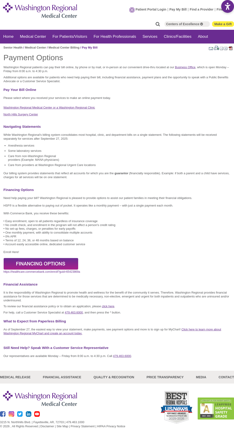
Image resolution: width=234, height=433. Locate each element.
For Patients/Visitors (70, 36)
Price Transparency (164, 377)
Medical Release (15, 377)
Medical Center (33, 36)
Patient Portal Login (151, 9)
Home (8, 36)
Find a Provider (201, 9)
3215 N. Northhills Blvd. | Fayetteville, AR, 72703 (32, 422)
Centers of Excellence (184, 24)
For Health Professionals (114, 36)
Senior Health (13, 47)
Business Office (185, 67)
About (203, 36)
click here (108, 306)
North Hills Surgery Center (20, 114)
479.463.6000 (74, 312)
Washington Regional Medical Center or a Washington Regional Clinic (49, 107)
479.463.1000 (75, 422)
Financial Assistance (62, 377)
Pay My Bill (177, 9)
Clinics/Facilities (177, 36)
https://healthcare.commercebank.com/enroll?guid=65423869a (41, 271)
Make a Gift (223, 24)
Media (201, 377)
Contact (226, 377)
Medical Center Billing (63, 47)
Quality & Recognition (113, 377)
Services (150, 36)
